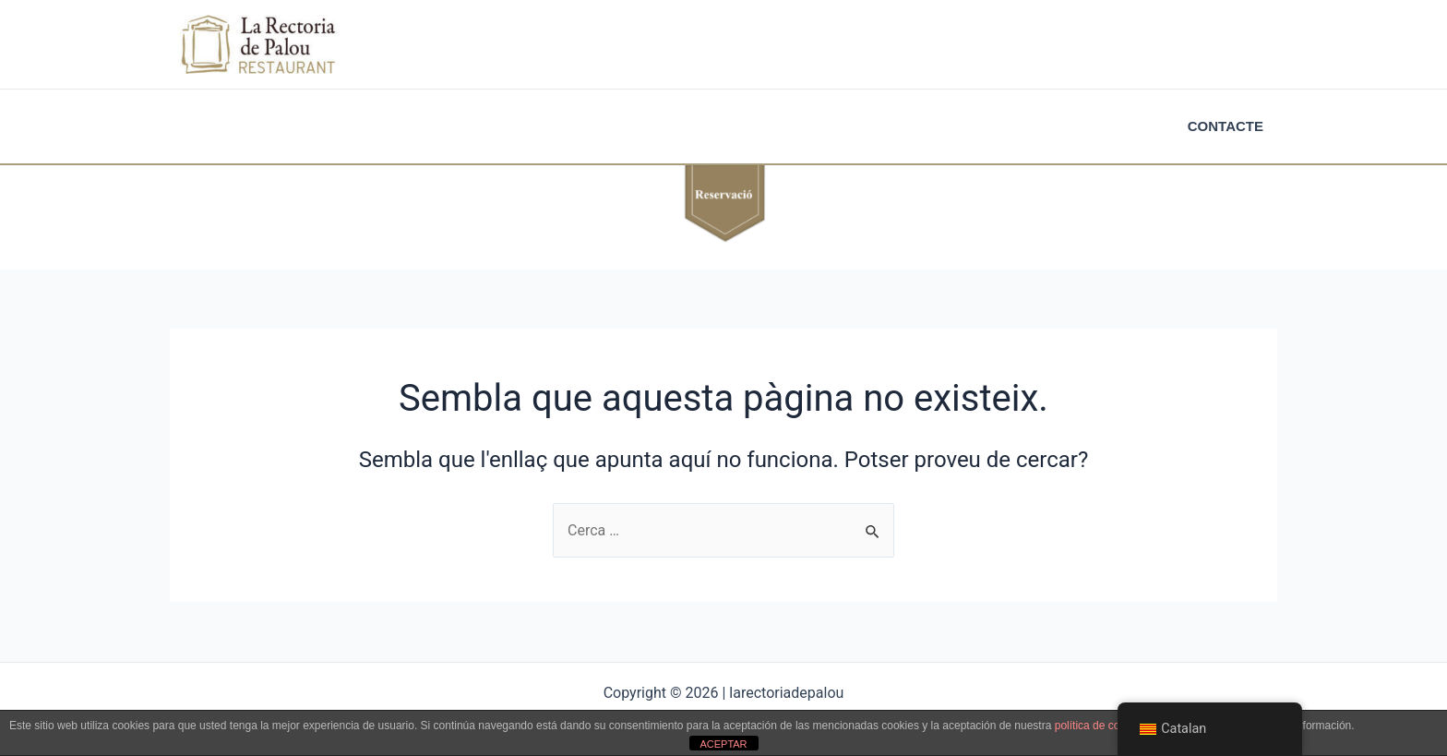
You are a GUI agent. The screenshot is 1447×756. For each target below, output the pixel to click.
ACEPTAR (723, 744)
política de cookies (1100, 725)
